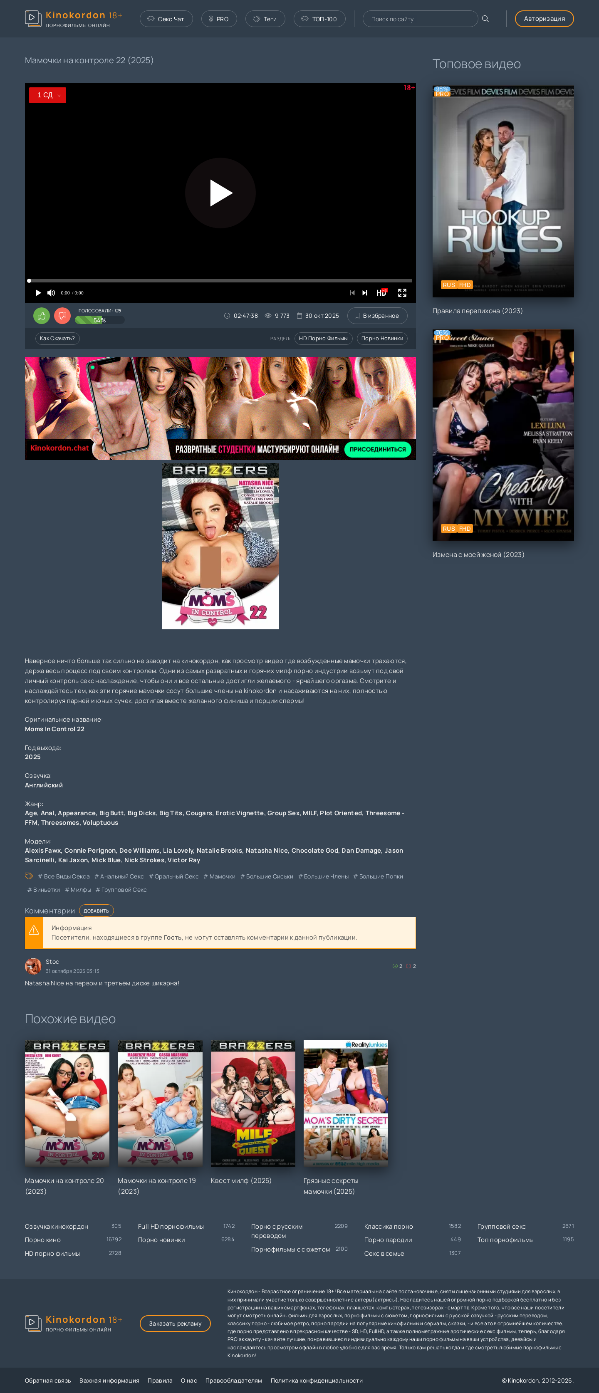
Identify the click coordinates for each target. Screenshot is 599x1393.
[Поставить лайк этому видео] (41, 315)
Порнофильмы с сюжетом (290, 1249)
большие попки (381, 876)
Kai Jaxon (73, 860)
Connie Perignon (90, 850)
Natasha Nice (267, 850)
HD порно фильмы (323, 338)
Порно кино (43, 1239)
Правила (160, 1380)
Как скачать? (57, 338)
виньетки (46, 889)
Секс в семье (384, 1253)
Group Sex (283, 813)
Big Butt (111, 813)
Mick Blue (106, 860)
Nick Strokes (144, 860)
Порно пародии (388, 1239)
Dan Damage (361, 850)
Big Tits (170, 813)
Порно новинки (382, 338)
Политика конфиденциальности (317, 1380)
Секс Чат (165, 19)
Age (31, 813)
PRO (218, 19)
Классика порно (388, 1226)
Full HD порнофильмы (171, 1226)
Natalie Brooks (219, 850)
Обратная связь (48, 1380)
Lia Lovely (178, 850)
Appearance (77, 813)
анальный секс (122, 876)
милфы (81, 889)
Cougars (199, 813)
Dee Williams (139, 850)
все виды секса (67, 876)
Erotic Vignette (240, 813)
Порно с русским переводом (277, 1231)
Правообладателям (233, 1380)
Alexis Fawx (43, 850)
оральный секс (177, 876)
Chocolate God (315, 850)
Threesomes (60, 822)
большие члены (326, 876)
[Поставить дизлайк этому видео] (62, 315)
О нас (189, 1380)
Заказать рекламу (175, 1323)
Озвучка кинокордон (56, 1226)
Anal (47, 813)
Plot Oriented (341, 813)
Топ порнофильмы (506, 1239)
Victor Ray (184, 860)
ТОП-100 (319, 19)
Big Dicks (142, 813)
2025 (33, 756)
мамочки (223, 876)
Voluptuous (100, 822)
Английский (44, 785)
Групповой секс (502, 1226)
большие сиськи (269, 876)
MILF (309, 813)
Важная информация (109, 1380)
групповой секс (124, 889)
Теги (265, 19)
